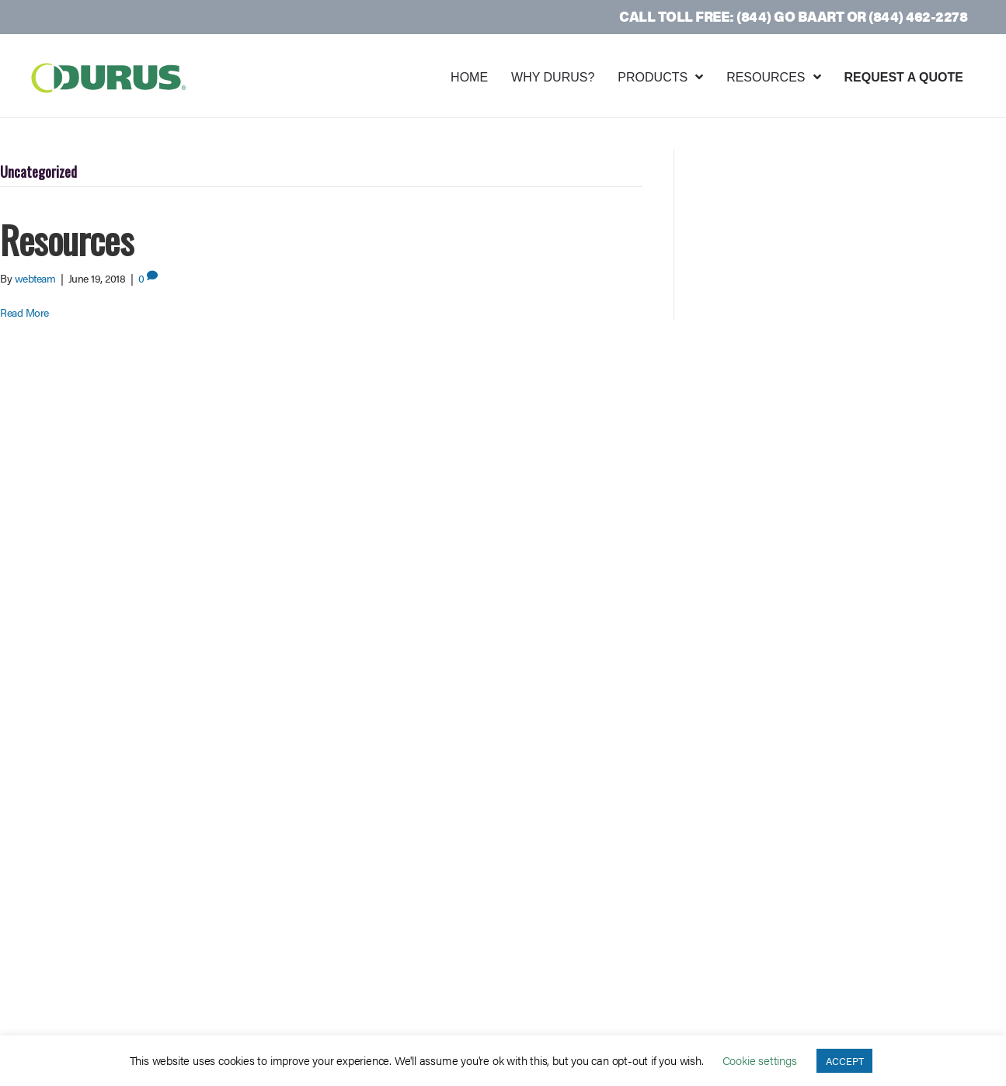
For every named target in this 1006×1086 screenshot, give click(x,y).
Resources (765, 77)
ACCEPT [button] (845, 1060)
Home (469, 77)
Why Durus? (552, 77)
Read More (24, 312)
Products (652, 77)
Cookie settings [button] (759, 1060)
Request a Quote (904, 77)
